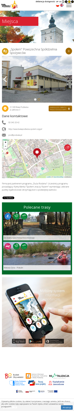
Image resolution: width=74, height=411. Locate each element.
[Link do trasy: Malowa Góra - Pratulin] (37, 256)
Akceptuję (67, 407)
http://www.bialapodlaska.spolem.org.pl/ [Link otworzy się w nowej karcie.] (25, 129)
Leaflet (49, 177)
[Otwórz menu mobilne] (69, 5)
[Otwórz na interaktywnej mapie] (67, 147)
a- (60, 1)
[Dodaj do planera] (69, 51)
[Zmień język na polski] (57, 5)
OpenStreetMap (58, 177)
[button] (37, 153)
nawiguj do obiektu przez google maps (58, 108)
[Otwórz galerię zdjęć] (37, 79)
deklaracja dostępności (45, 1)
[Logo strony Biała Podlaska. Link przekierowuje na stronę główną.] (9, 4)
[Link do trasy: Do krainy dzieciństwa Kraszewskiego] (37, 226)
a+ (57, 1)
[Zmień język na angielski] (62, 5)
